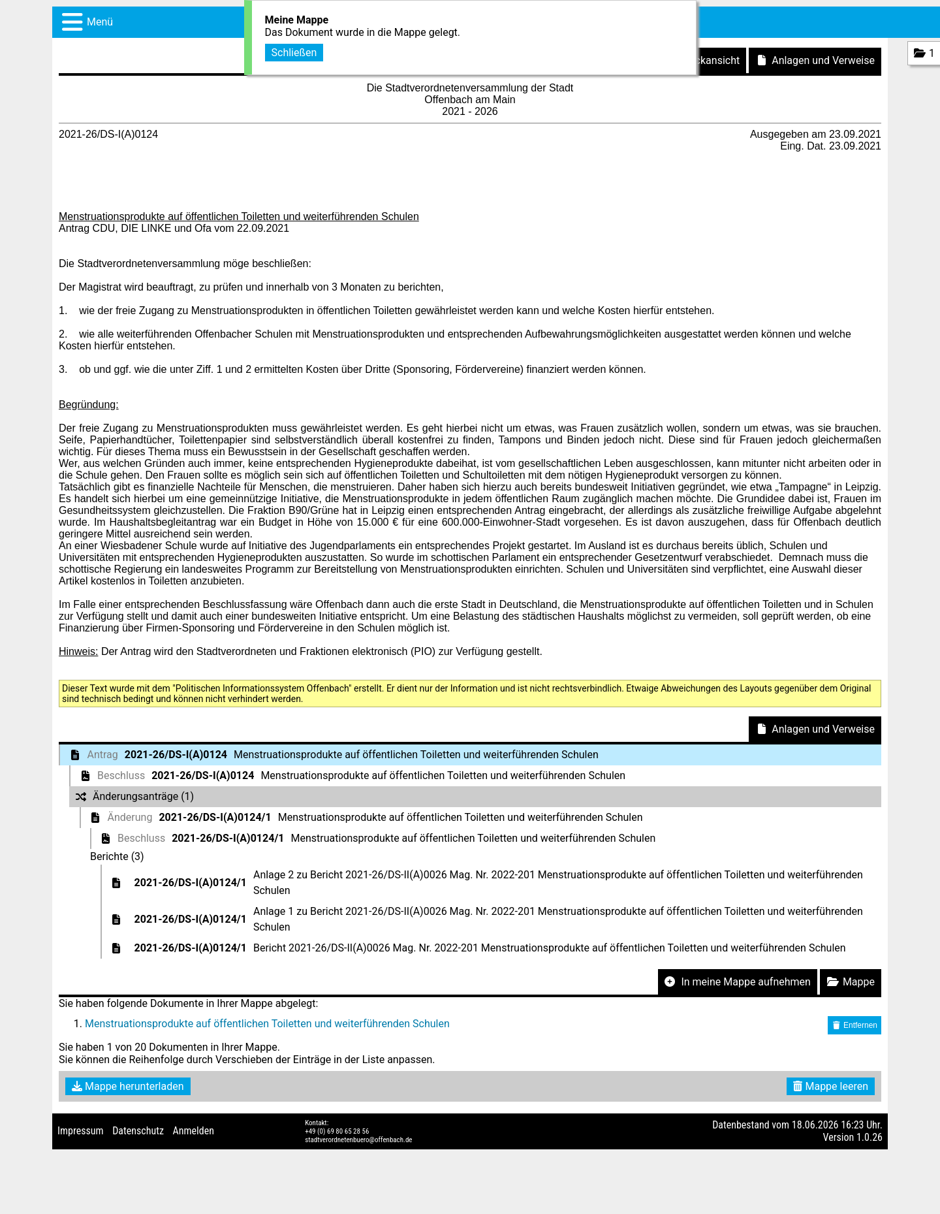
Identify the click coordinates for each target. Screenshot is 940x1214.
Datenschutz (138, 1131)
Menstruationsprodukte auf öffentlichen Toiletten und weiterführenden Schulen (267, 1023)
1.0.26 (869, 1137)
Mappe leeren (830, 1086)
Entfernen (854, 1025)
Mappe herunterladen (128, 1086)
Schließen (294, 50)
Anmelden (193, 1131)
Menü (100, 22)
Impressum (80, 1131)
